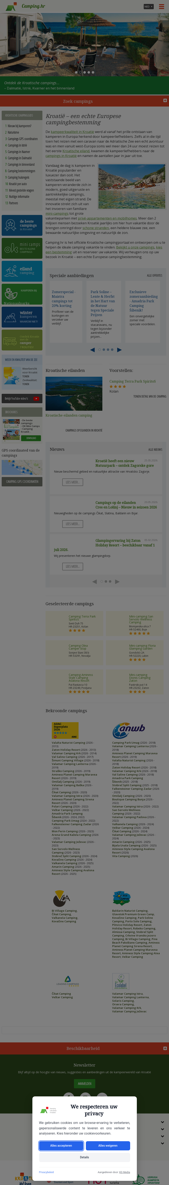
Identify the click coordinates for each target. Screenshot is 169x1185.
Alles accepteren (61, 1145)
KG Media (124, 1172)
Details (84, 1157)
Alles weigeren (108, 1145)
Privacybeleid (46, 1172)
